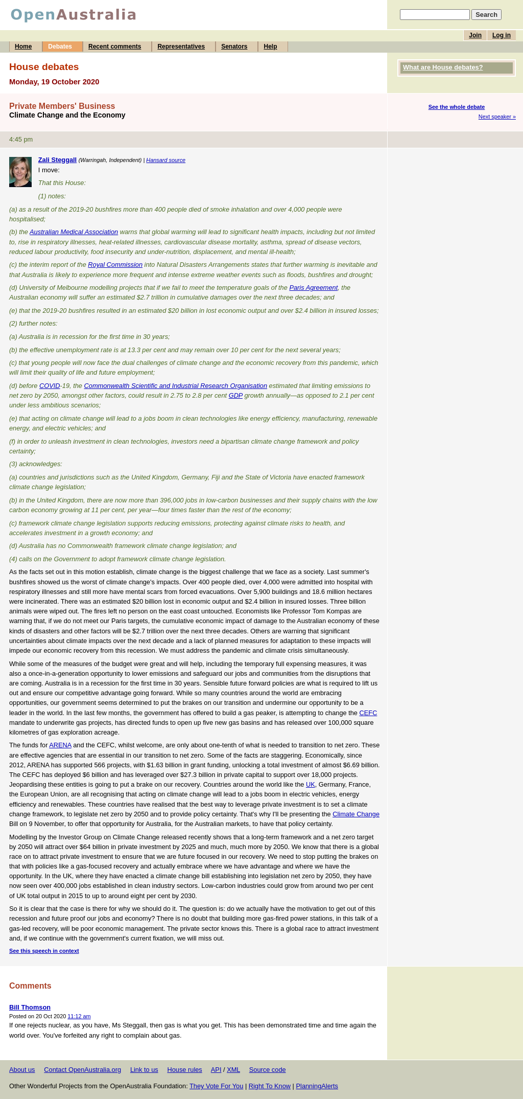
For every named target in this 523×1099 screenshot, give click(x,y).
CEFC (368, 713)
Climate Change (355, 814)
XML (233, 1069)
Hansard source (165, 160)
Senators (234, 46)
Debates (60, 46)
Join (475, 35)
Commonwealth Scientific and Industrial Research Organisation (176, 386)
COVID (49, 386)
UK (310, 784)
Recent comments (114, 46)
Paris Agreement (313, 287)
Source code (267, 1069)
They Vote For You (216, 1086)
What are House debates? (443, 67)
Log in (501, 35)
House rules (184, 1069)
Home (23, 46)
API (216, 1069)
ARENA (60, 745)
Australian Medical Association (74, 232)
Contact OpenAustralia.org (82, 1069)
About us (22, 1069)
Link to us (144, 1069)
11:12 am (78, 1016)
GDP (236, 395)
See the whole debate (457, 107)
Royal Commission (115, 264)
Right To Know (270, 1086)
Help (270, 46)
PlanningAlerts (317, 1086)
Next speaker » (497, 116)
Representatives (181, 46)
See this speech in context (44, 951)
